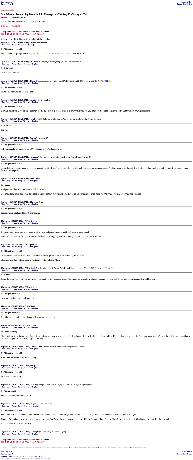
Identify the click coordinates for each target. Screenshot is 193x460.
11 (2, 245)
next (39, 34)
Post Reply (6, 45)
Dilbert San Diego (36, 202)
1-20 (7, 34)
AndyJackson (35, 179)
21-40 (12, 34)
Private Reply (17, 45)
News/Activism (186, 2)
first (2, 34)
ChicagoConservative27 (39, 43)
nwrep (32, 366)
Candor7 (33, 268)
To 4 (25, 140)
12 (2, 268)
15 (2, 325)
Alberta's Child (36, 347)
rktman (32, 81)
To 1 (25, 64)
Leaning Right (35, 432)
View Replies (28, 45)
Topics (179, 4)
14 (2, 306)
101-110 (32, 34)
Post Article (187, 4)
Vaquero (33, 385)
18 (2, 385)
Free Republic (6, 2)
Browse (4, 4)
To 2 (25, 83)
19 (2, 404)
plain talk (34, 245)
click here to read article (11, 26)
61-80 (24, 34)
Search (10, 4)
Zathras (33, 325)
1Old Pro (33, 221)
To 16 (25, 406)
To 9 (25, 349)
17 (2, 366)
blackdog (33, 119)
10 (2, 221)
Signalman (34, 157)
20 (2, 432)
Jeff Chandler (35, 62)
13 (2, 287)
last (42, 34)
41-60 (18, 34)
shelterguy (34, 287)
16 (2, 347)
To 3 (25, 204)
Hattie (32, 306)
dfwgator (33, 100)
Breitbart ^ (5, 17)
